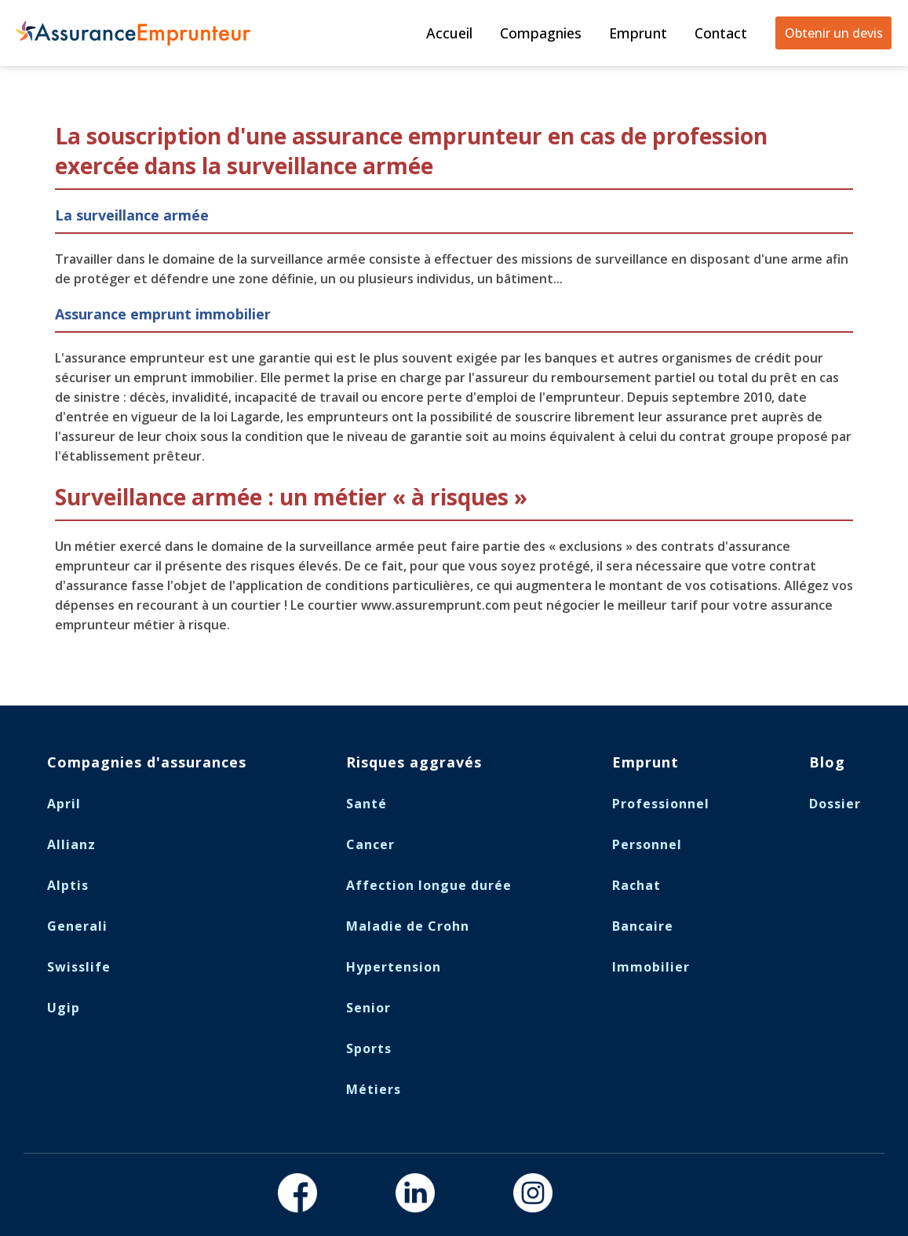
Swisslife (79, 966)
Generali (77, 926)
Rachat (636, 885)
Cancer (370, 844)
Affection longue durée (429, 885)
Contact (721, 33)
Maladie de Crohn (407, 926)
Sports (369, 1048)
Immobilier (651, 966)
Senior (368, 1007)
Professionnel (660, 803)
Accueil (449, 33)
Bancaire (642, 926)
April (64, 803)
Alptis (68, 885)
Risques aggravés (414, 762)
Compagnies (541, 33)
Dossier (835, 803)
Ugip (63, 1007)
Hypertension (393, 966)
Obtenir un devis (834, 33)
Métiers (373, 1089)
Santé (366, 803)
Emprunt (638, 33)
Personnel (647, 844)
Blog (827, 762)
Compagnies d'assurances (146, 762)
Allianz (71, 844)
